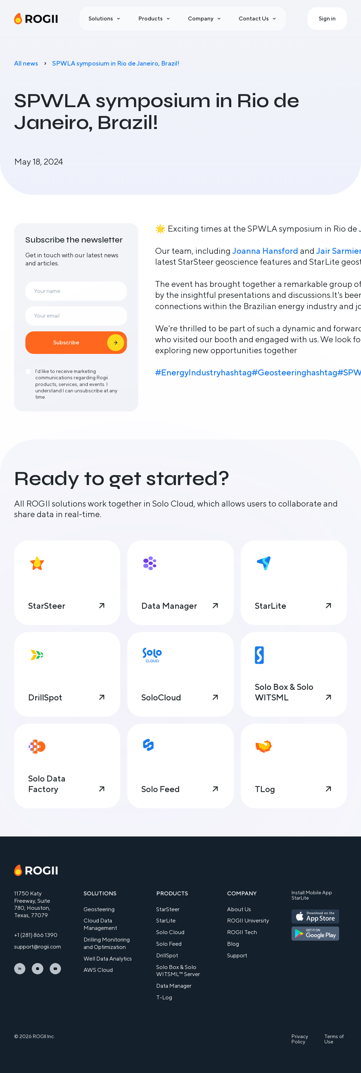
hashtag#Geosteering (263, 372)
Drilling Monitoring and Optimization (107, 943)
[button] (105, 18)
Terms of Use (334, 1039)
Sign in (327, 18)
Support (237, 955)
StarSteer (167, 909)
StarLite (166, 920)
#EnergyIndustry (188, 372)
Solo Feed (169, 943)
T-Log (164, 997)
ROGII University (248, 920)
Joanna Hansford (265, 251)
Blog (233, 943)
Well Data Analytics (108, 958)
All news (26, 63)
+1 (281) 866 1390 (35, 935)
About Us (239, 909)
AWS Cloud (98, 970)
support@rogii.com (37, 946)
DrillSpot (167, 955)
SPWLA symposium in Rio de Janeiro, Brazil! (115, 63)
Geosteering (99, 909)
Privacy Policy (300, 1039)
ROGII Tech (242, 932)
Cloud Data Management (100, 924)
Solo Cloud (170, 932)
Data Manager (173, 985)
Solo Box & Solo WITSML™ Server (178, 971)
